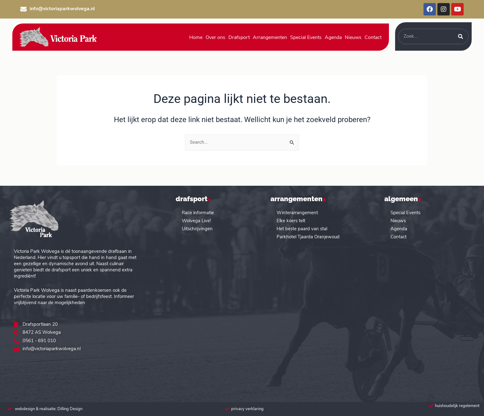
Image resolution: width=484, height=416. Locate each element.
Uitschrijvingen (197, 229)
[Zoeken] (460, 36)
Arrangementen (270, 37)
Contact (373, 37)
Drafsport (239, 37)
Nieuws (353, 37)
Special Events (306, 37)
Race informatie (198, 212)
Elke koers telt (291, 221)
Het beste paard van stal (302, 229)
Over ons (215, 37)
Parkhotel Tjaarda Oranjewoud (308, 237)
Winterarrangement (297, 212)
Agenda (333, 37)
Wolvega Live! (196, 221)
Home (195, 37)
